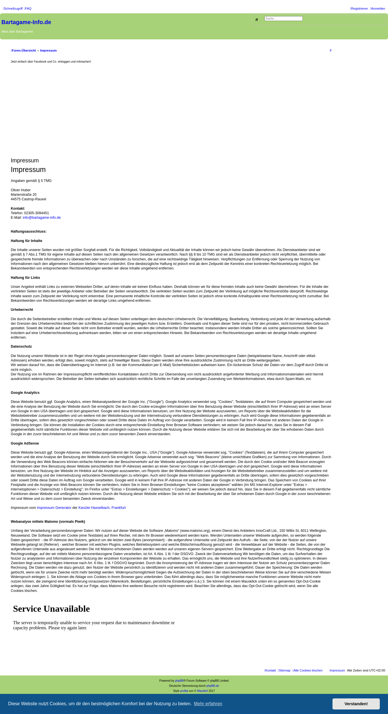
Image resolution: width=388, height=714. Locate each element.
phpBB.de (212, 685)
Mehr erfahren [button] (208, 703)
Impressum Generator (54, 508)
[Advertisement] (171, 110)
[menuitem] (27, 8)
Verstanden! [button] (356, 704)
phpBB (179, 680)
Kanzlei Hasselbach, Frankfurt (102, 508)
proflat (184, 690)
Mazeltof (202, 690)
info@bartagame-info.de (42, 218)
